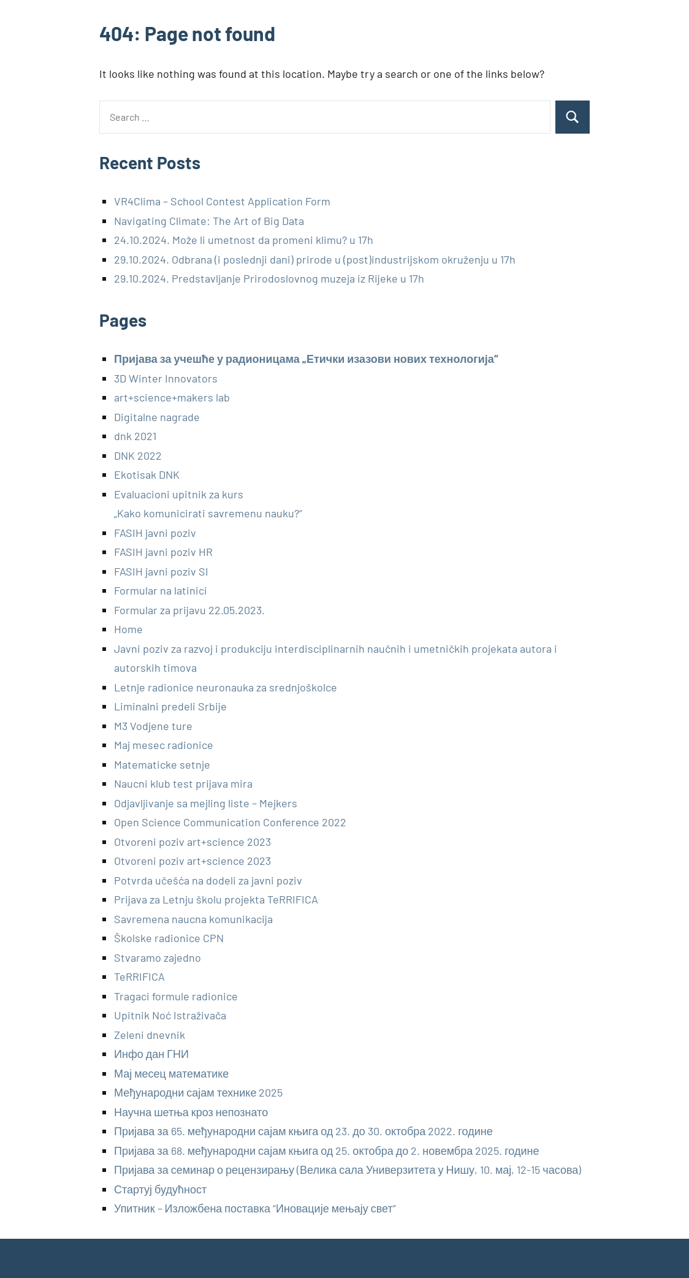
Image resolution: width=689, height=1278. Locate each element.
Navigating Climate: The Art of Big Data (209, 220)
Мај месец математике (171, 1073)
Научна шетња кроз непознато (191, 1112)
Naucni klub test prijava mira (183, 783)
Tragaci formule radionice (176, 996)
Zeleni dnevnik (149, 1034)
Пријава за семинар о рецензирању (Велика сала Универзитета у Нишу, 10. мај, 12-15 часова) (347, 1169)
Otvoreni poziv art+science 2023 (192, 841)
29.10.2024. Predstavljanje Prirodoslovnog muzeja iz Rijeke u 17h (269, 278)
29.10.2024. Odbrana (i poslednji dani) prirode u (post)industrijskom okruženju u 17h (315, 259)
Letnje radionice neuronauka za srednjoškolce (225, 687)
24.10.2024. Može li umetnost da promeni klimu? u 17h (243, 239)
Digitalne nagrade (157, 417)
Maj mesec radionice (163, 744)
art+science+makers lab (172, 397)
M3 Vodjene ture (153, 725)
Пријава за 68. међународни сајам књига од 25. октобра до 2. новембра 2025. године (326, 1150)
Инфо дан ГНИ (151, 1053)
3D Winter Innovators (166, 378)
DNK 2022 (138, 455)
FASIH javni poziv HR (163, 551)
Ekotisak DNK (147, 474)
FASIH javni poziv (155, 532)
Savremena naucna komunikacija (193, 919)
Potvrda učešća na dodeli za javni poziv (208, 880)
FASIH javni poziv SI (161, 571)
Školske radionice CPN (169, 938)
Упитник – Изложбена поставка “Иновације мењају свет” (255, 1208)
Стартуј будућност (160, 1189)
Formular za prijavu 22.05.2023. (189, 610)
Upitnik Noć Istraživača (170, 1015)
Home (128, 629)
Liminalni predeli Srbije (170, 706)
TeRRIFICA (139, 976)
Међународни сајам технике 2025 (198, 1092)
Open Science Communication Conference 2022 (230, 822)
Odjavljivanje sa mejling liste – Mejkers (205, 803)
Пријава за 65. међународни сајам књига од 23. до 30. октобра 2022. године (303, 1131)
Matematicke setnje (162, 764)
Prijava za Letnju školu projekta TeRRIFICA (216, 899)
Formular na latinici (160, 590)
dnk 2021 (135, 436)
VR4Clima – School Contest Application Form (222, 201)
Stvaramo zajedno (157, 957)
